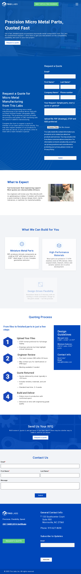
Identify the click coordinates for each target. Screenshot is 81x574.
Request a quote (13, 45)
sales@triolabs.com (65, 362)
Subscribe (46, 559)
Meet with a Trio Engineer (46, 4)
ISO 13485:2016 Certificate (14, 524)
